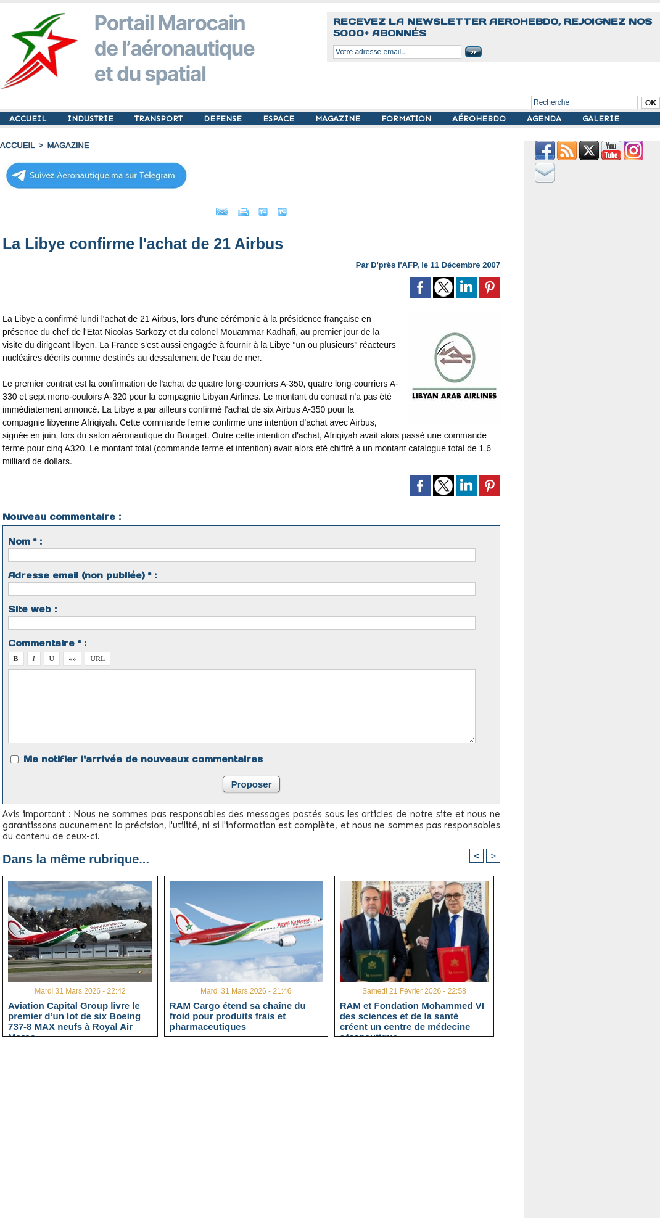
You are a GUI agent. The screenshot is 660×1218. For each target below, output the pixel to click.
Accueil (16, 145)
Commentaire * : (47, 639)
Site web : (32, 605)
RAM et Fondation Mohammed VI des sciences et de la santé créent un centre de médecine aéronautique (412, 1013)
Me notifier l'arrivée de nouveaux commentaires (143, 755)
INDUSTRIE (91, 118)
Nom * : (25, 537)
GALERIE (600, 118)
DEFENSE (224, 118)
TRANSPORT (159, 118)
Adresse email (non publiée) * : (82, 571)
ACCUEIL (29, 118)
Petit (330, 208)
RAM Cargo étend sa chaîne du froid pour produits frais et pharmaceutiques (238, 1013)
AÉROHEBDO (480, 118)
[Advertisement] (260, 1130)
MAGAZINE (339, 118)
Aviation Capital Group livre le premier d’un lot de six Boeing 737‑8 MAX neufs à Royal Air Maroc (74, 1013)
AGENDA (545, 118)
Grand (289, 208)
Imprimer (238, 208)
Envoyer (181, 208)
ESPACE (280, 118)
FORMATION (407, 118)
